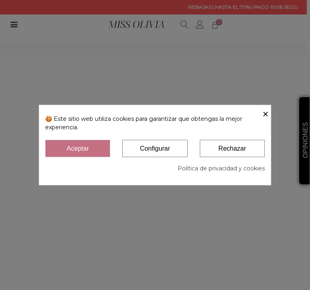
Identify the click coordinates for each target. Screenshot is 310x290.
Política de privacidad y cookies (221, 168)
